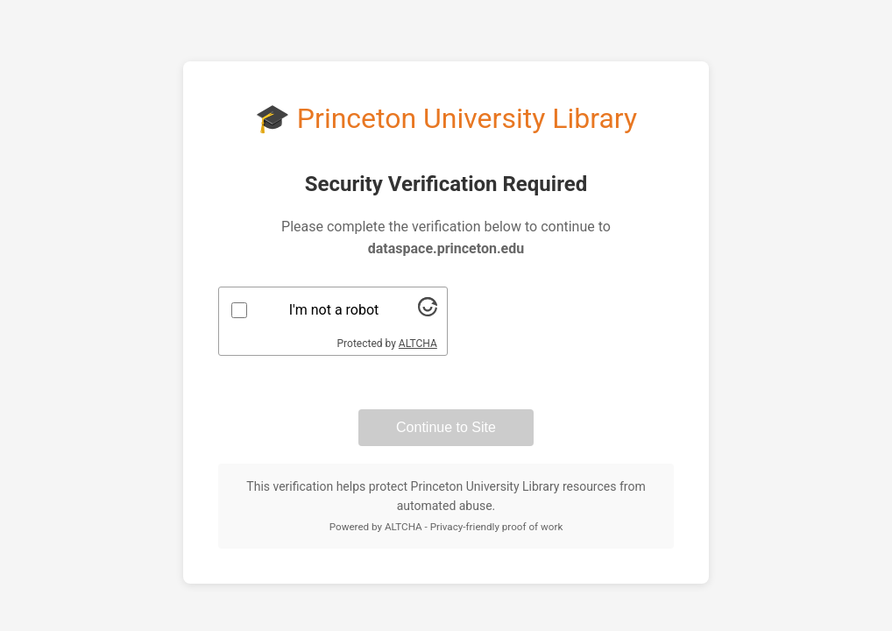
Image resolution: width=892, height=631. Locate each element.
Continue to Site (446, 427)
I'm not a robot (334, 309)
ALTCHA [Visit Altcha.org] (418, 343)
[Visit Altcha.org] (427, 311)
